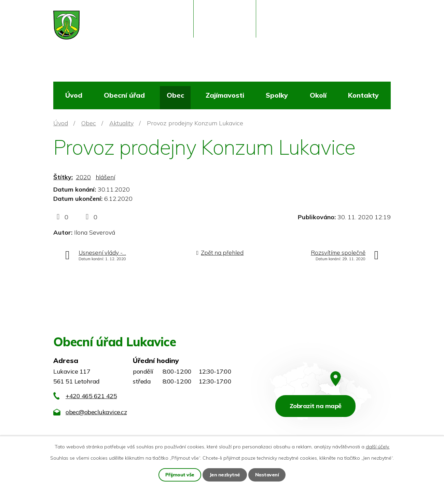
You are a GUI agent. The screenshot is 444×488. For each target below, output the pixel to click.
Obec (175, 95)
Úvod (73, 95)
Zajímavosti (225, 95)
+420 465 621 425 (91, 396)
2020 (83, 177)
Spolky (277, 95)
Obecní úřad (124, 95)
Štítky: (63, 177)
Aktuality (121, 123)
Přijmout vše (179, 475)
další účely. (378, 447)
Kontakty (363, 95)
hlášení (105, 177)
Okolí (318, 95)
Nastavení (267, 475)
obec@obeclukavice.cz (96, 412)
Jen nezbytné (224, 475)
